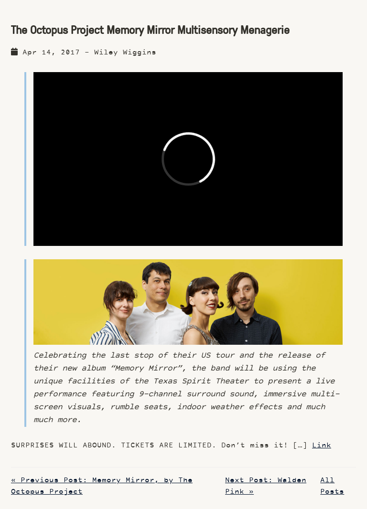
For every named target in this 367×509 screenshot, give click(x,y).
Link (321, 446)
